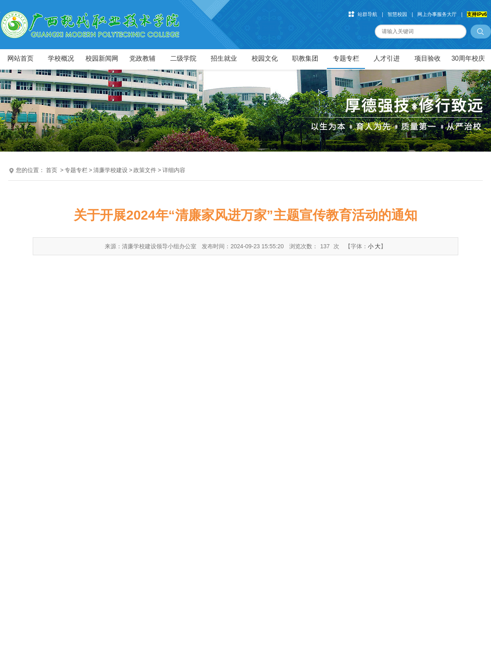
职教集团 (305, 58)
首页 (51, 170)
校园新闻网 (102, 58)
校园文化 (265, 58)
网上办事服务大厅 (437, 14)
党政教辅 (142, 58)
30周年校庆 (468, 58)
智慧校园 (397, 14)
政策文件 (144, 170)
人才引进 (387, 58)
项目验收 (427, 58)
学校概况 (61, 58)
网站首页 (20, 58)
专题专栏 (346, 58)
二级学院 (183, 58)
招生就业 (224, 58)
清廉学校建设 (110, 170)
